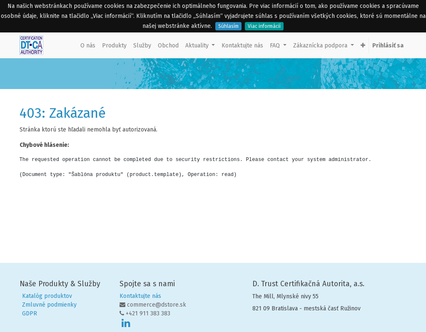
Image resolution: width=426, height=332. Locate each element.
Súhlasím (228, 26)
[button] (363, 45)
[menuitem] (88, 45)
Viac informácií (264, 26)
